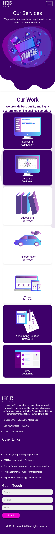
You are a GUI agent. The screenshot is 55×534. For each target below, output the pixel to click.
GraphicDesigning (27, 180)
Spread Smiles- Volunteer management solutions (27, 466)
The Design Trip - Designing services (21, 454)
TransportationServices (27, 258)
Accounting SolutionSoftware (27, 337)
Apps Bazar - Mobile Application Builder (23, 477)
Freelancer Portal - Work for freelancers (23, 472)
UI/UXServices (27, 298)
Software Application (27, 143)
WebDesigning (27, 372)
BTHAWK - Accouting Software (19, 460)
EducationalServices (27, 219)
